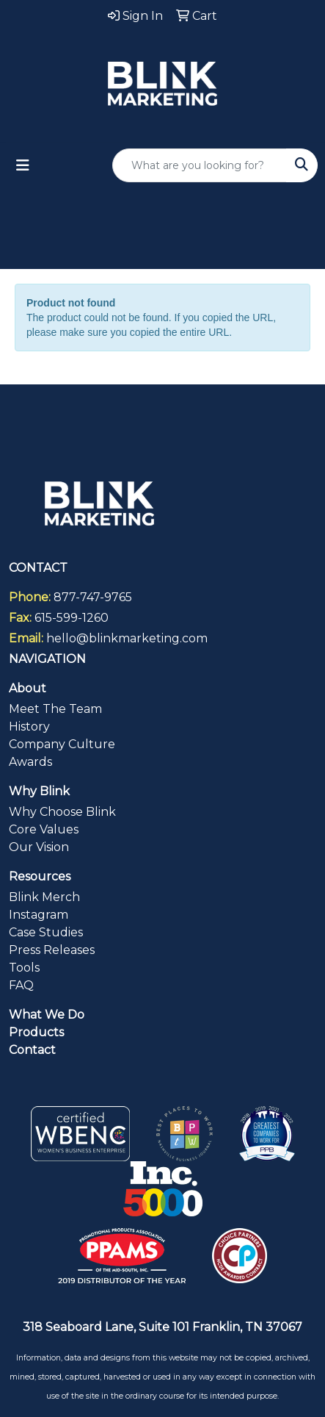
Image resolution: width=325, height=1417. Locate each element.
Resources (39, 876)
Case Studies (46, 932)
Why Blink (39, 791)
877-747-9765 (93, 597)
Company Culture (62, 744)
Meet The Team (55, 709)
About (27, 688)
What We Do (46, 1015)
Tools (24, 968)
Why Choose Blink (62, 812)
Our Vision (39, 847)
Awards (30, 762)
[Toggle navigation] (22, 165)
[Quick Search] (199, 165)
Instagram (38, 915)
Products (36, 1032)
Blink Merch (44, 897)
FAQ (21, 985)
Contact (32, 1050)
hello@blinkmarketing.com (127, 638)
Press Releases (52, 950)
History (29, 726)
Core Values (43, 829)
